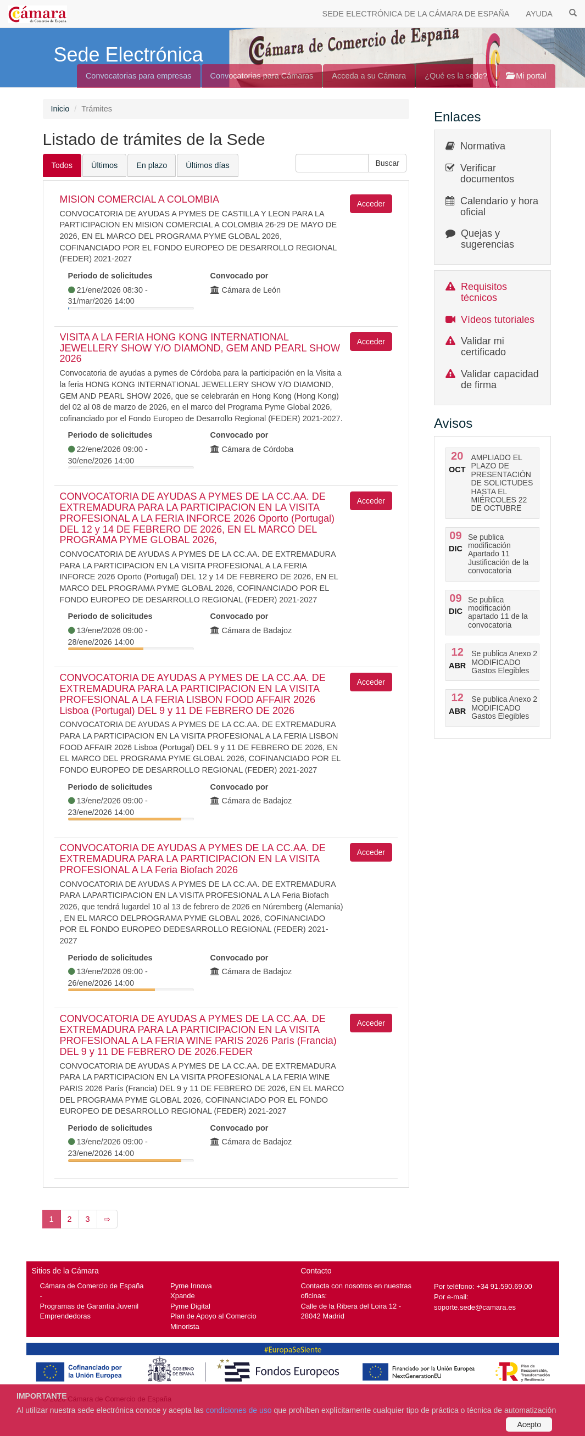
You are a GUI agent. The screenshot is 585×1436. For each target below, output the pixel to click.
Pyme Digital (190, 1306)
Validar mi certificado (483, 346)
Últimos (104, 165)
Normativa (482, 146)
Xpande (182, 1296)
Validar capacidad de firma (500, 379)
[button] (387, 163)
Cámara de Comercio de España (92, 1286)
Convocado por (239, 275)
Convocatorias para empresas (139, 75)
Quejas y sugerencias (487, 239)
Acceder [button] (371, 203)
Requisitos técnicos (484, 292)
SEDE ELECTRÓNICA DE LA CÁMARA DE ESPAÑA (416, 13)
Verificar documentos (487, 174)
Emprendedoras (65, 1316)
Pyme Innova (191, 1286)
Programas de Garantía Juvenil (89, 1306)
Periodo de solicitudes (110, 275)
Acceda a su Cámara (369, 75)
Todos (62, 165)
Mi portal (526, 75)
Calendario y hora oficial (499, 206)
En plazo (151, 165)
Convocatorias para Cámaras (262, 75)
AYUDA (539, 13)
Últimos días (207, 165)
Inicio (60, 108)
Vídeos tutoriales (497, 319)
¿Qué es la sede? (456, 75)
